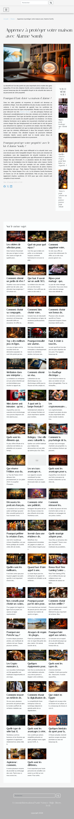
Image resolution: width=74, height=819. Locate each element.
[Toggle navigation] (6, 10)
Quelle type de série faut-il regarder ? (14, 731)
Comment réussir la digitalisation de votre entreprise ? (37, 698)
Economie (17, 802)
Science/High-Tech (48, 804)
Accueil (5, 19)
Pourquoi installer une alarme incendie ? (36, 344)
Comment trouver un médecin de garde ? (15, 698)
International (28, 802)
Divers (13, 19)
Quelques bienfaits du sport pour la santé (57, 731)
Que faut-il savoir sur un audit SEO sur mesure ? (36, 281)
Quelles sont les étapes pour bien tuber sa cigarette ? (63, 160)
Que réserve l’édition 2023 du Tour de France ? (15, 471)
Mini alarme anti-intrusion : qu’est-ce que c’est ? (15, 406)
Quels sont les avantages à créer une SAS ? (36, 731)
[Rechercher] (34, 3)
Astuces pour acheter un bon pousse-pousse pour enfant (63, 199)
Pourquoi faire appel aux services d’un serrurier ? (58, 635)
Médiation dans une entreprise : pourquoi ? (14, 375)
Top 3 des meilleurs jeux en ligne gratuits (16, 344)
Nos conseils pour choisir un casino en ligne (15, 604)
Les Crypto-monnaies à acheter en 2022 (14, 666)
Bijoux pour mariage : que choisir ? (63, 124)
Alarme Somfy (25, 112)
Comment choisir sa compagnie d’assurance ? (15, 312)
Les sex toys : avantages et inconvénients (34, 471)
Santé (37, 802)
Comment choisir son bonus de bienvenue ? (57, 312)
